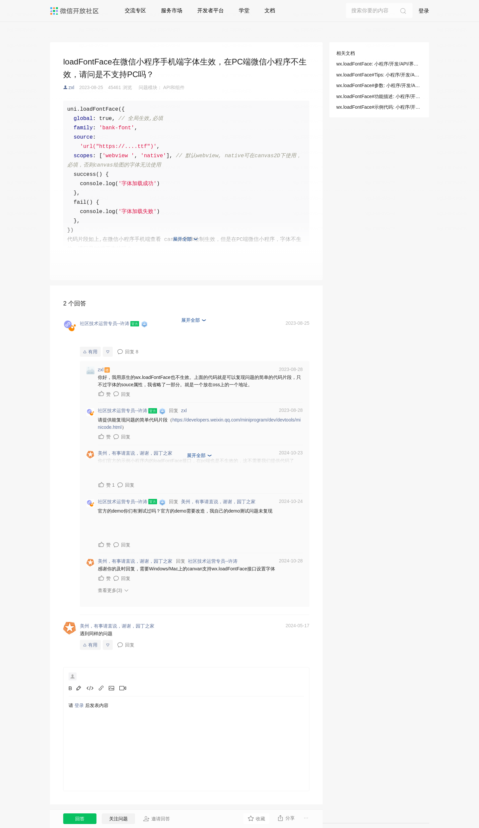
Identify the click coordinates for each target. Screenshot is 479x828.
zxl (71, 87)
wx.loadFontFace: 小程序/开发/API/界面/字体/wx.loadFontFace (379, 63)
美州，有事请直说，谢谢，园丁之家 (218, 501)
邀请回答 (156, 818)
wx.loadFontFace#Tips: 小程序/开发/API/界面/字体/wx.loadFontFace (379, 74)
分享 (286, 818)
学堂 (244, 10)
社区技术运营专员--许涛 (213, 561)
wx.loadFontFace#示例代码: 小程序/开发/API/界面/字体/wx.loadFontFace (379, 107)
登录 (423, 11)
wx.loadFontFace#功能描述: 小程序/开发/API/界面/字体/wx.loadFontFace (379, 96)
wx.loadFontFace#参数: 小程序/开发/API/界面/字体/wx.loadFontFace (379, 85)
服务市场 (171, 10)
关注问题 (118, 818)
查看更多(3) (110, 590)
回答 (79, 818)
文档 (269, 10)
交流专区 (135, 10)
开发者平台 (210, 10)
